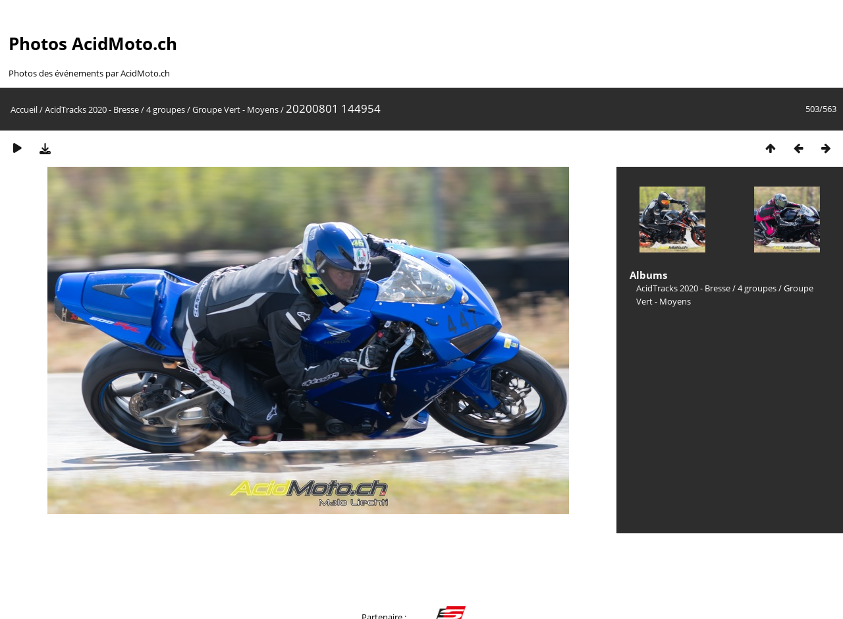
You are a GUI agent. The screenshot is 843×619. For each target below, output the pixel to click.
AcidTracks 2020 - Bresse (92, 109)
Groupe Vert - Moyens (235, 109)
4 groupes (165, 109)
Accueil (24, 109)
